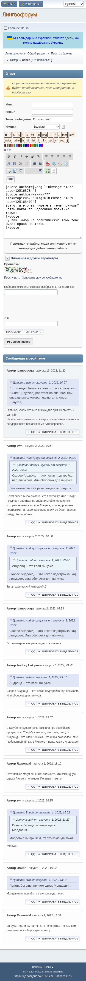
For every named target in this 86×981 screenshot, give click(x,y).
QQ (31, 432)
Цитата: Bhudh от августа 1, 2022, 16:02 (41, 812)
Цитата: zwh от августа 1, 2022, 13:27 (42, 819)
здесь (69, 38)
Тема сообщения (18, 119)
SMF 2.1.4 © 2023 (33, 971)
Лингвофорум (19, 14)
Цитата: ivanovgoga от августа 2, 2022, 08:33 (44, 457)
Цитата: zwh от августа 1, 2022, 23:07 (42, 560)
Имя (9, 104)
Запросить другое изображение (42, 277)
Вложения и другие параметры (34, 258)
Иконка (11, 126)
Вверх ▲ (49, 967)
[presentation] (39, 306)
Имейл (11, 112)
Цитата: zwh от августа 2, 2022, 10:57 (40, 382)
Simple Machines (53, 971)
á (5, 149)
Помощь (37, 967)
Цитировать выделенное (57, 432)
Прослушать (12, 277)
